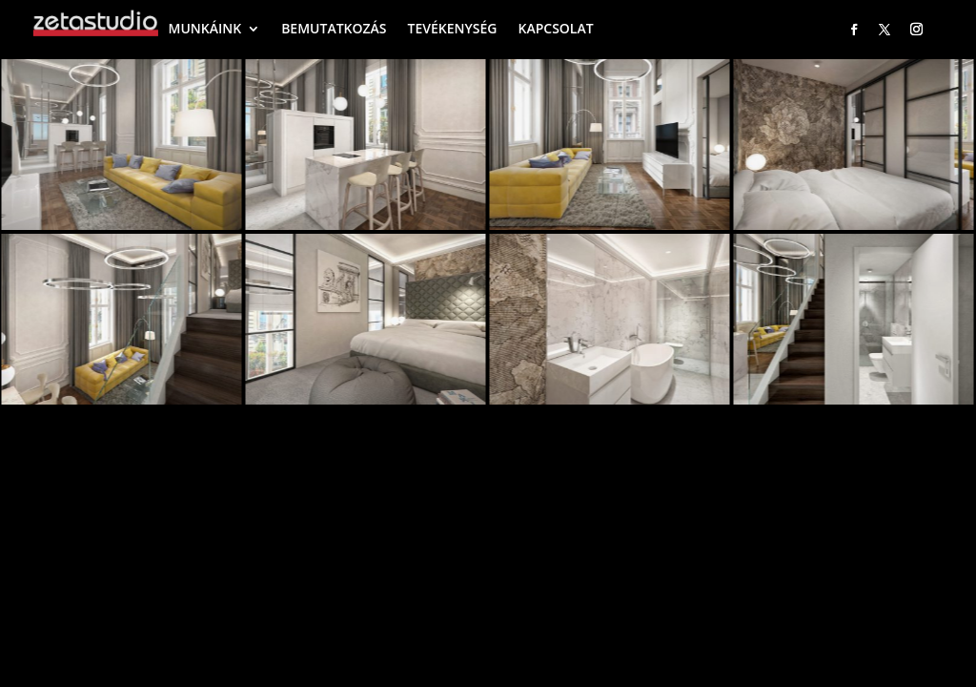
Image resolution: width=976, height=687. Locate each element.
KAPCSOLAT (555, 28)
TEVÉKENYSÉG (453, 28)
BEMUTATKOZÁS (333, 28)
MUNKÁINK (205, 28)
